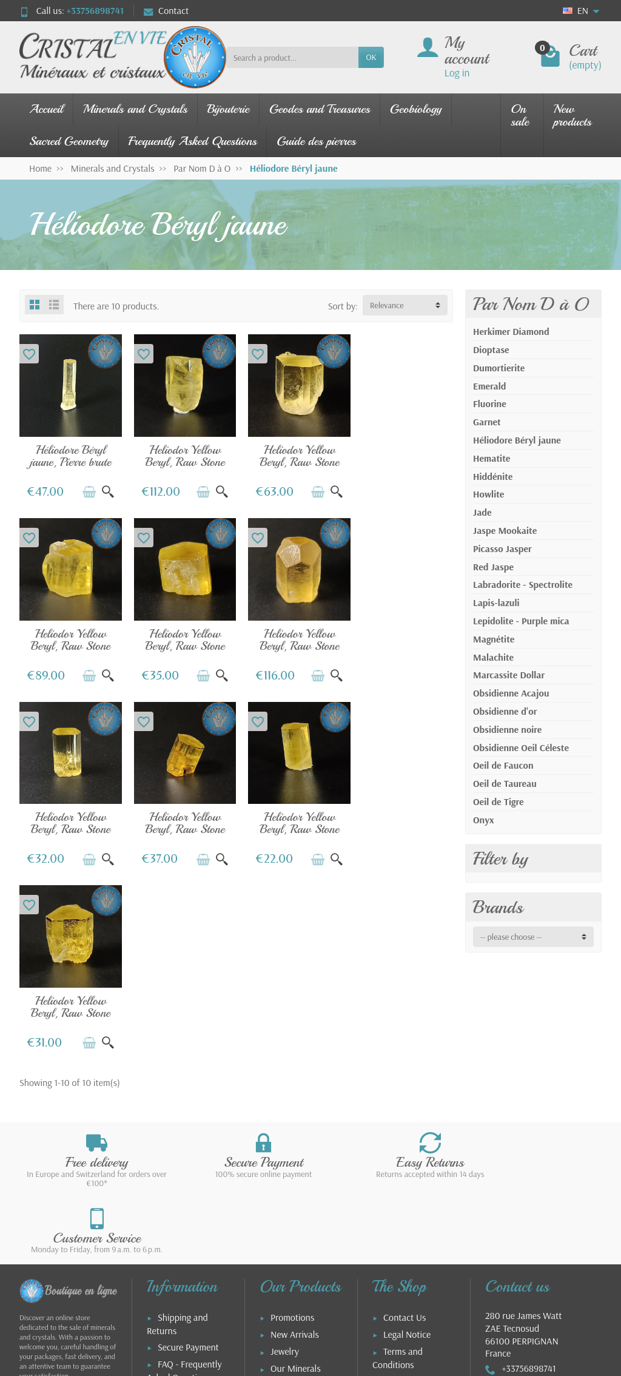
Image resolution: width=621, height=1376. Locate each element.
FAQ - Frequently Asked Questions (184, 1154)
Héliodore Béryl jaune (517, 440)
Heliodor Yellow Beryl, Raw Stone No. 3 (180, 459)
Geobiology (415, 108)
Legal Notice (407, 1117)
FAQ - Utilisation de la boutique (183, 1213)
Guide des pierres (316, 141)
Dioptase (491, 349)
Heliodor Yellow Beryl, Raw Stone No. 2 (292, 639)
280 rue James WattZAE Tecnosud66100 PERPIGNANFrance (523, 1117)
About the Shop (413, 1211)
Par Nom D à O (530, 303)
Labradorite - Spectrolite (522, 584)
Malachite (493, 657)
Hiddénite (492, 476)
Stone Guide (293, 1169)
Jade (482, 512)
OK (371, 57)
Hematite (491, 458)
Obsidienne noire (507, 729)
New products (572, 115)
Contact (166, 10)
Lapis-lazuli (496, 602)
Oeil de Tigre (498, 801)
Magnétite (493, 639)
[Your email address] (283, 1297)
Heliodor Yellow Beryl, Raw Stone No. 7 (403, 459)
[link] (503, 1316)
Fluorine (489, 403)
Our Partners (407, 1194)
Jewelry (284, 1134)
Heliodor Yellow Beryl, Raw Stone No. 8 (69, 639)
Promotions (292, 1100)
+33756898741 (95, 10)
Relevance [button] (387, 305)
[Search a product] (292, 57)
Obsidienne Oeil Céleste (521, 747)
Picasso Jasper (502, 548)
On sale (520, 115)
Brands (498, 907)
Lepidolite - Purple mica (521, 621)
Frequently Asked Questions (193, 141)
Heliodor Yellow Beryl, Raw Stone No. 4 (403, 639)
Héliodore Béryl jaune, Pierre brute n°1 (69, 459)
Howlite (488, 494)
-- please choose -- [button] (511, 936)
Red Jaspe (493, 567)
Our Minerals (295, 1151)
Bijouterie (228, 108)
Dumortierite (499, 368)
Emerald (489, 386)
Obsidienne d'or (505, 711)
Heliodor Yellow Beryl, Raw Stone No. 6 (69, 820)
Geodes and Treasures (319, 108)
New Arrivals (294, 1117)
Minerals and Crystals (135, 108)
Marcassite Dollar (509, 675)
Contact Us (404, 1100)
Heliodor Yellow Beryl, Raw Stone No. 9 (180, 639)
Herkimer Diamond (511, 331)
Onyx (483, 820)
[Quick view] (105, 489)
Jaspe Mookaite (505, 530)
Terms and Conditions (397, 1141)
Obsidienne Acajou (511, 693)
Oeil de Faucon (503, 765)
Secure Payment (188, 1130)
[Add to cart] (86, 489)
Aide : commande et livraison (185, 1183)
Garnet (487, 422)
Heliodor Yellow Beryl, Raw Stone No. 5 (292, 459)
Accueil (46, 108)
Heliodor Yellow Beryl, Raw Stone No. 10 (180, 820)
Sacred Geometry (69, 141)
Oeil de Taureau (505, 783)
